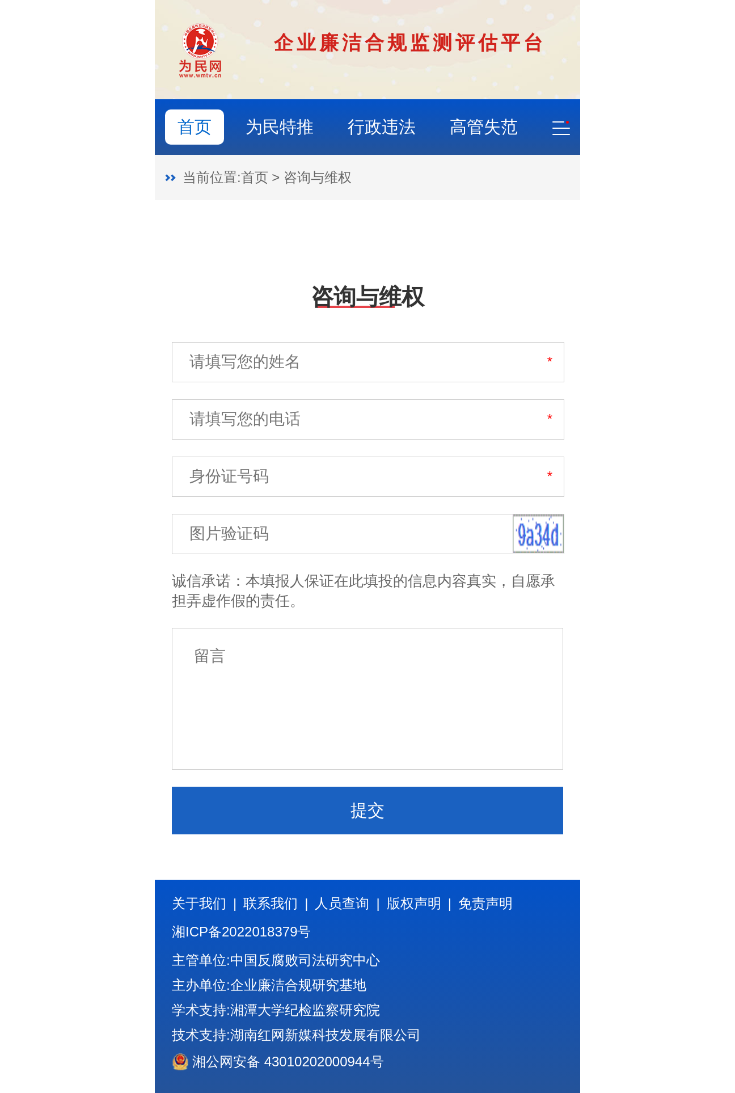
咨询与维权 (318, 177)
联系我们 (270, 903)
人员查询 (342, 903)
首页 (195, 126)
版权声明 (414, 903)
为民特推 (280, 126)
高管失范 (484, 126)
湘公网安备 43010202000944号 (278, 1061)
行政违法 (382, 126)
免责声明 (485, 903)
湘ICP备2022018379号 (241, 932)
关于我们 (199, 903)
